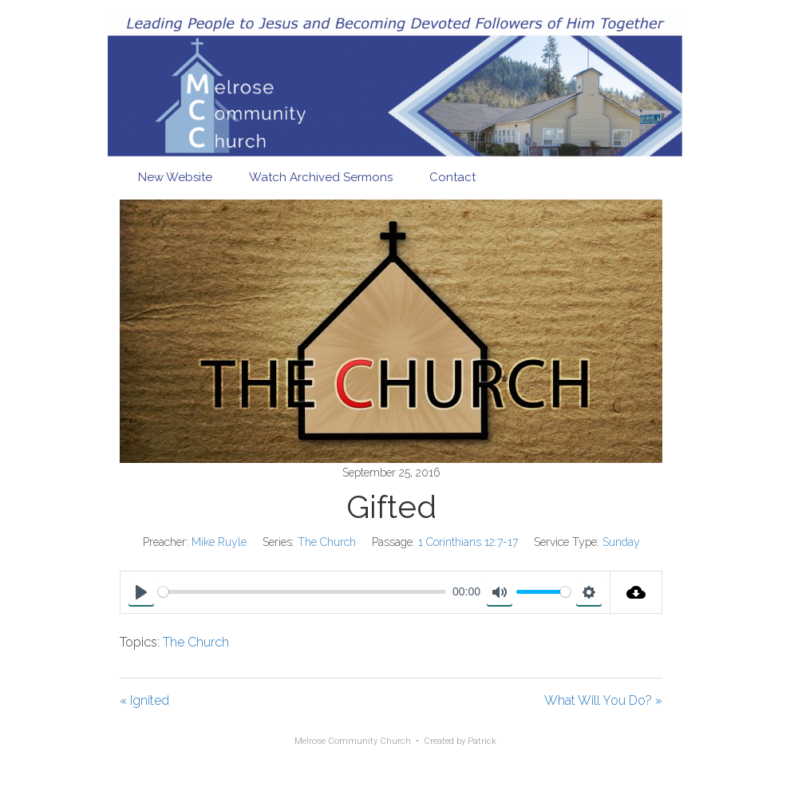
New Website (175, 177)
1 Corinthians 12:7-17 (468, 542)
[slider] (302, 591)
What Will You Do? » (603, 700)
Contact (452, 177)
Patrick (482, 741)
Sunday (621, 542)
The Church (327, 542)
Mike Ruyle (219, 542)
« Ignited (144, 700)
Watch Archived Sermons (321, 177)
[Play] (141, 592)
